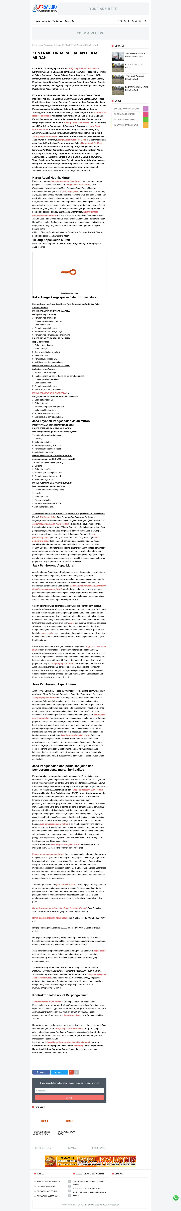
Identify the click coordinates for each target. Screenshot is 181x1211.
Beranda (72, 1148)
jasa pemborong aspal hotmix (54, 824)
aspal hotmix (47, 633)
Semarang (78, 1046)
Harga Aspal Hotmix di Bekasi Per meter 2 (41, 1133)
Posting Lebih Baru (42, 1148)
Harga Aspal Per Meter (91, 143)
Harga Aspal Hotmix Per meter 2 (84, 68)
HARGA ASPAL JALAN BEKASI (66, 1133)
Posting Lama (98, 1148)
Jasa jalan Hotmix (65, 844)
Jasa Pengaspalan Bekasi (49, 45)
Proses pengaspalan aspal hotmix (48, 854)
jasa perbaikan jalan (65, 885)
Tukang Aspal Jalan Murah (76, 123)
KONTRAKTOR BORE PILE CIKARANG (87, 1189)
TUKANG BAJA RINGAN (124, 114)
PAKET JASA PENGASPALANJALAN (49, 393)
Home (34, 45)
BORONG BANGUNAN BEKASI (127, 109)
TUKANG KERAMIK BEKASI (126, 125)
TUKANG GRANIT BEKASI (125, 119)
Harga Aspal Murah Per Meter (72, 140)
